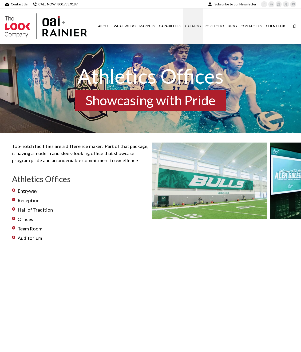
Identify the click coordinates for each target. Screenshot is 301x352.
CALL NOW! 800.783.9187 (55, 4)
